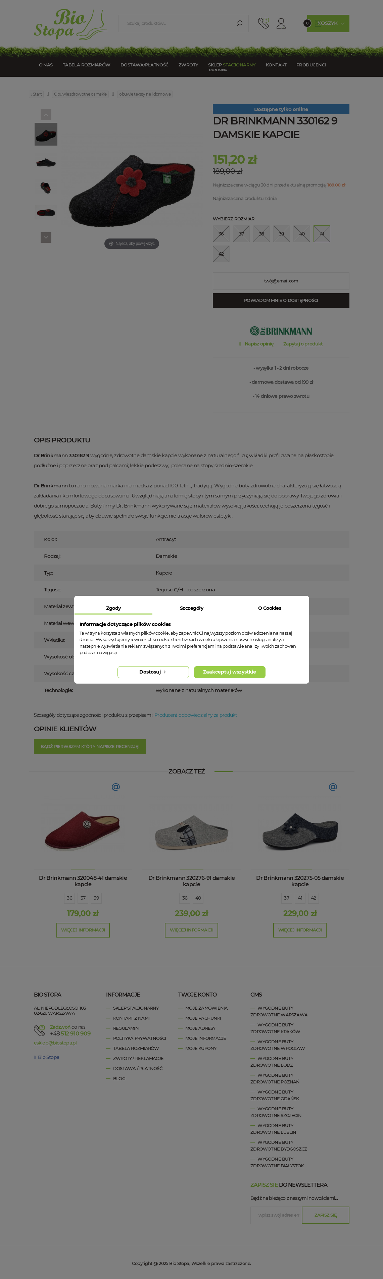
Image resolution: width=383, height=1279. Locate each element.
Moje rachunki (203, 1018)
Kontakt (276, 64)
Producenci (311, 64)
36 (69, 898)
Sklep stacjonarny (136, 1008)
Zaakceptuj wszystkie (229, 672)
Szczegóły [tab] (191, 608)
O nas (46, 64)
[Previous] (46, 114)
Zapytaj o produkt (303, 344)
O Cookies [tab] (269, 608)
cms (256, 995)
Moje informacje (205, 1038)
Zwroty (188, 64)
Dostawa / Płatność (137, 1068)
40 (198, 898)
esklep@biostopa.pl (55, 1043)
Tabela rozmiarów (86, 64)
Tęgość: (52, 589)
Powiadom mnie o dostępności (281, 300)
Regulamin (126, 1028)
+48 (70, 1033)
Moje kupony (200, 1048)
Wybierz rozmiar (233, 218)
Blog (119, 1078)
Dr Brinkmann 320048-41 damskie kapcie (83, 881)
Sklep (231, 64)
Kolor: (50, 539)
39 (96, 898)
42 (313, 898)
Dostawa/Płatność (145, 64)
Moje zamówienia (206, 1008)
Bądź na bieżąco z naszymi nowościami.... (294, 1198)
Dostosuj (153, 672)
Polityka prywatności (139, 1038)
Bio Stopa (46, 1057)
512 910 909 (263, 23)
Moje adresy (200, 1028)
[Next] (46, 237)
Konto (281, 23)
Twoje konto (197, 995)
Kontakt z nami (131, 1018)
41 (300, 898)
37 (83, 898)
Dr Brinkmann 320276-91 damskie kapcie (191, 881)
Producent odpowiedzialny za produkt (195, 715)
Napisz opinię (259, 344)
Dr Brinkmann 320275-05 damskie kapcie (300, 881)
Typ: (48, 573)
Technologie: (58, 690)
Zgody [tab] (113, 608)
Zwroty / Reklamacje (138, 1058)
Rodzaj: (52, 556)
